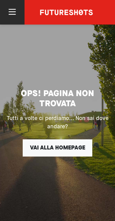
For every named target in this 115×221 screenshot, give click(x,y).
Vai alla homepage (57, 148)
